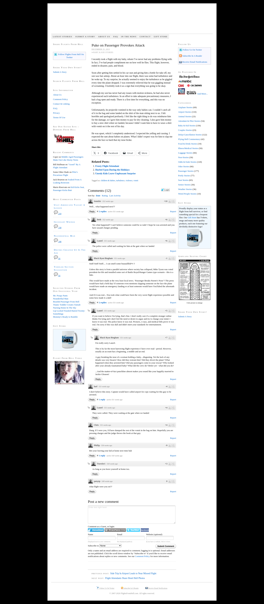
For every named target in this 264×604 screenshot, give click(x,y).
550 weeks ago (106, 445)
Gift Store (161, 37)
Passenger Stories (185, 171)
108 (57, 242)
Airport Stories (184, 112)
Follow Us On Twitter (192, 49)
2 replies (103, 211)
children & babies (108, 180)
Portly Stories (184, 175)
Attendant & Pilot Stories (189, 121)
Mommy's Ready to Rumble (65, 317)
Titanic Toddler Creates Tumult (66, 304)
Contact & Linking (61, 104)
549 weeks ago (107, 481)
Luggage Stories (185, 153)
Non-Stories (183, 157)
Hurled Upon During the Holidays (112, 170)
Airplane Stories (185, 107)
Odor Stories (183, 166)
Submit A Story (85, 37)
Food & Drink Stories (187, 143)
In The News (128, 37)
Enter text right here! (131, 514)
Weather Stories (185, 189)
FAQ (115, 37)
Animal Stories (184, 116)
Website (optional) (154, 534)
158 (57, 228)
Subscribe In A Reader (192, 56)
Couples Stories (185, 130)
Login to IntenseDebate (96, 530)
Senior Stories (184, 184)
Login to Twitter (133, 530)
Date (98, 195)
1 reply (102, 399)
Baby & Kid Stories (103, 52)
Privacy (56, 113)
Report (173, 211)
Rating (105, 195)
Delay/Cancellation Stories (190, 134)
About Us (104, 37)
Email (119, 534)
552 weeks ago (107, 201)
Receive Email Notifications (194, 62)
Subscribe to (104, 545)
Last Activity (115, 195)
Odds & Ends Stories (187, 162)
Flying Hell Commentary (189, 139)
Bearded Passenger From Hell (66, 301)
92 (57, 276)
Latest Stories (62, 37)
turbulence (120, 180)
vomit (136, 180)
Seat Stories (183, 180)
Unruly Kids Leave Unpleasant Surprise (115, 173)
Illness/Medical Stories (188, 148)
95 (57, 259)
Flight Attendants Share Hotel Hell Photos (125, 578)
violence (129, 180)
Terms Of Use (59, 117)
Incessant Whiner (64, 222)
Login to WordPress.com (115, 530)
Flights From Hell (132, 20)
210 (57, 214)
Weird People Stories (187, 193)
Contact (145, 37)
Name (90, 534)
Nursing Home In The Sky (64, 307)
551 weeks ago (109, 241)
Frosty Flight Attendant (107, 166)
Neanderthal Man (64, 236)
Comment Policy (142, 556)
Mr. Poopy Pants (60, 295)
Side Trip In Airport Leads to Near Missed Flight (133, 573)
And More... (202, 93)
